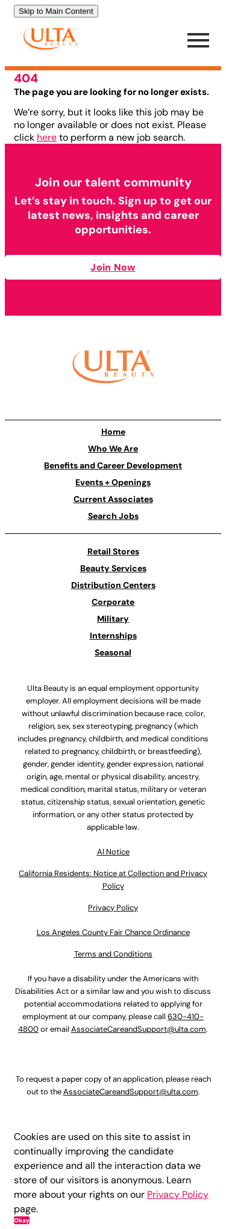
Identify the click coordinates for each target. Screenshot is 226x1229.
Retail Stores (113, 551)
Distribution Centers (113, 585)
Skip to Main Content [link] (56, 11)
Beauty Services (113, 568)
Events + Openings (113, 482)
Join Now (112, 267)
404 (26, 78)
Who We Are (113, 448)
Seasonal (113, 652)
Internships (113, 635)
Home (113, 431)
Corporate (113, 601)
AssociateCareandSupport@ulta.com (138, 1029)
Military (113, 618)
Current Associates (113, 499)
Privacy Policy (178, 1194)
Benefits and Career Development (113, 465)
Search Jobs (113, 515)
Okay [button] (22, 1220)
